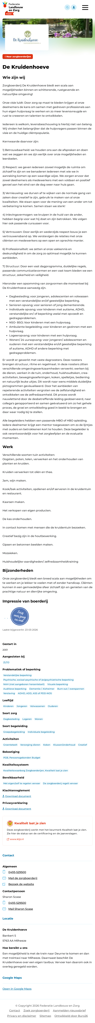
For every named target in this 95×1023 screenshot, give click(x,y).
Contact (14, 1010)
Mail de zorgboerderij (22, 878)
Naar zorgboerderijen (17, 56)
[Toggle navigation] (85, 7)
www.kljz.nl (15, 839)
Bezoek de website (21, 884)
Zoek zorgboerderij (36, 1010)
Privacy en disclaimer (21, 1015)
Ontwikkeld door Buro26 (71, 1015)
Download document (17, 796)
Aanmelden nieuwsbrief (69, 1010)
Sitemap (45, 1015)
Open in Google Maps (17, 988)
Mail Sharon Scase (18, 909)
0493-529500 (17, 872)
